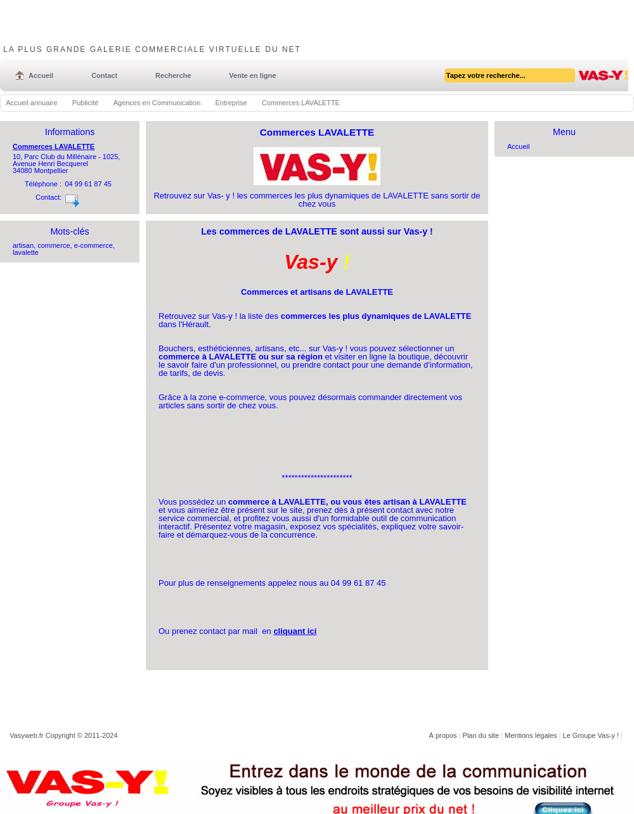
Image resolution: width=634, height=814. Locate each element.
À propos (443, 735)
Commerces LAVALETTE (53, 146)
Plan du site (481, 735)
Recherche (173, 75)
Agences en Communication (157, 103)
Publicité (85, 103)
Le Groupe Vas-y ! (591, 735)
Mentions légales (531, 735)
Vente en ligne (252, 75)
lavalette (26, 252)
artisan (23, 245)
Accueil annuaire (31, 103)
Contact (104, 75)
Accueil (41, 75)
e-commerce (93, 245)
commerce (53, 245)
